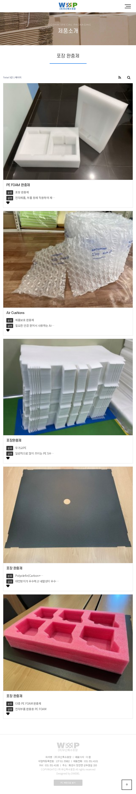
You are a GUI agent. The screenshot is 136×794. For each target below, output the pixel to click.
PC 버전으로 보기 (68, 782)
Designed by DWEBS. (68, 773)
